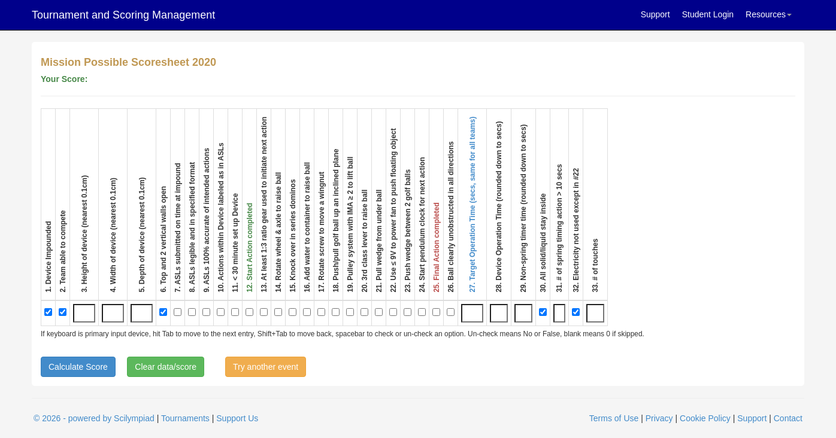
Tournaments (185, 418)
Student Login (708, 14)
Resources (769, 14)
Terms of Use (613, 418)
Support (655, 14)
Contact (788, 418)
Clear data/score (165, 367)
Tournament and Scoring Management (123, 15)
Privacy (659, 418)
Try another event (265, 367)
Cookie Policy (705, 418)
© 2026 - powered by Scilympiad (94, 418)
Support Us (237, 418)
